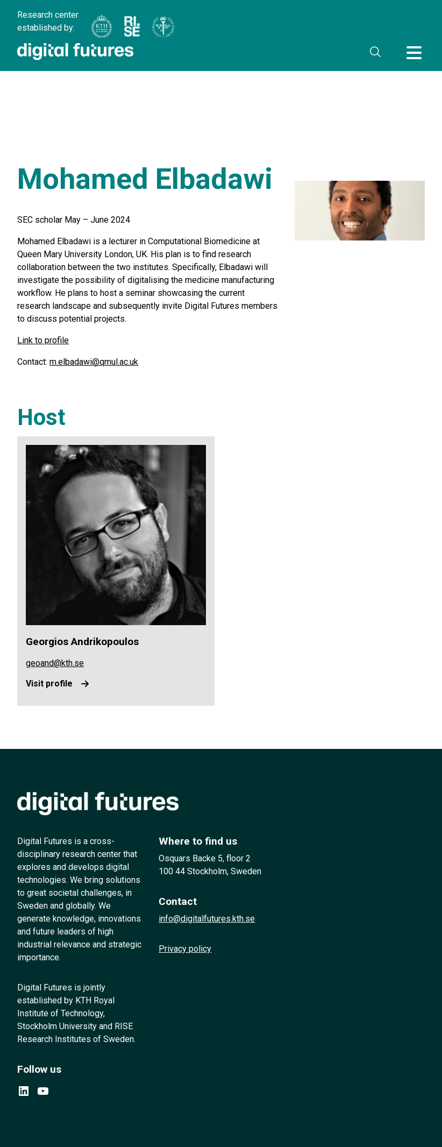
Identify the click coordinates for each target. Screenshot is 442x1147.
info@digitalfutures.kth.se (207, 919)
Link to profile (43, 340)
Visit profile (49, 683)
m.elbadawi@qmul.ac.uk (93, 362)
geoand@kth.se (55, 663)
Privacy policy (185, 949)
